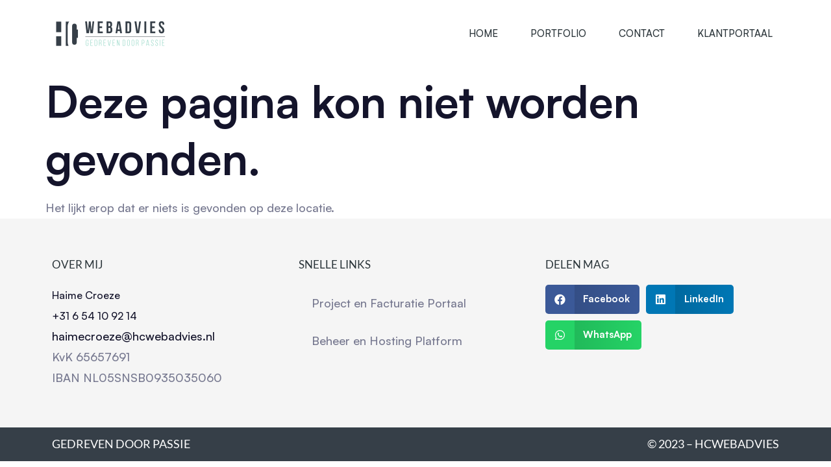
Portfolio (558, 33)
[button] (592, 299)
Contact (642, 33)
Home (483, 33)
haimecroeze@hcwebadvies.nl (133, 336)
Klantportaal (735, 33)
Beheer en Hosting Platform (387, 340)
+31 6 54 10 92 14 (94, 315)
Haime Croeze (86, 295)
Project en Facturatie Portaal (389, 303)
